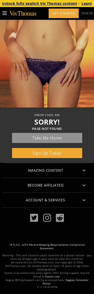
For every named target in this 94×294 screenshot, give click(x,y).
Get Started (64, 13)
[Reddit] (60, 217)
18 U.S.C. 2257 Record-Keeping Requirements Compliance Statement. (47, 246)
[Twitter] (34, 217)
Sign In (87, 13)
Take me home (47, 138)
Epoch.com (52, 276)
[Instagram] (47, 217)
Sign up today (47, 153)
